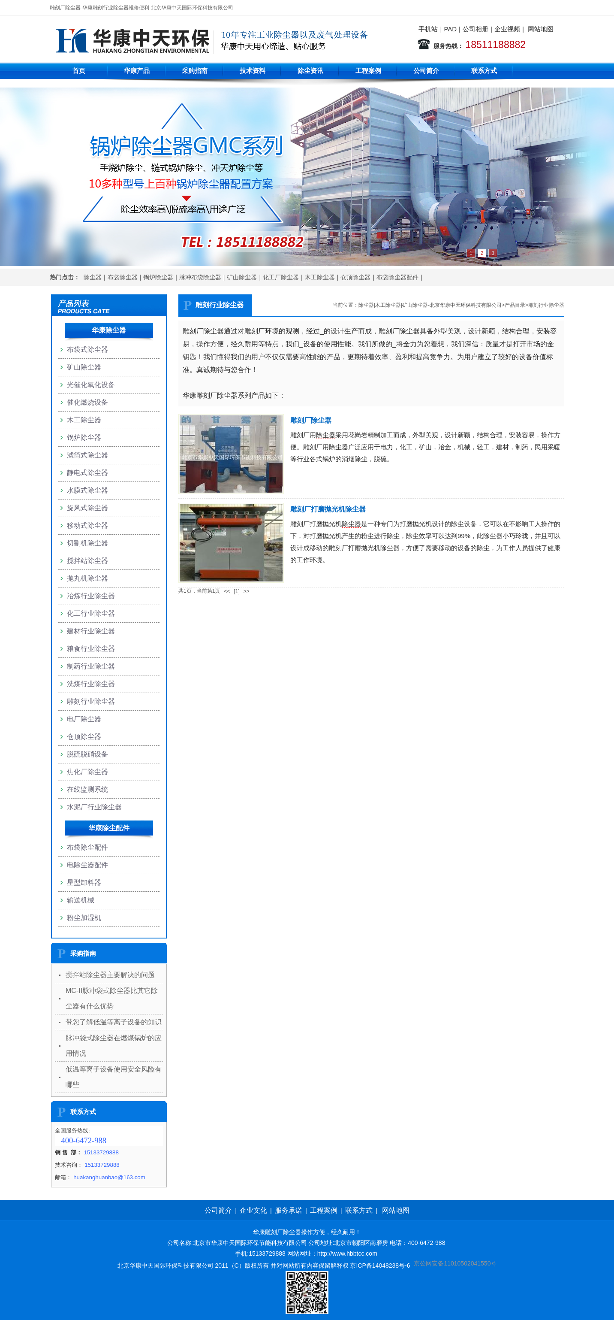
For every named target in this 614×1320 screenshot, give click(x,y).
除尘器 (93, 277)
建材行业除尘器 (91, 631)
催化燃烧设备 (87, 402)
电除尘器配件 (87, 865)
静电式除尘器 (87, 472)
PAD (450, 29)
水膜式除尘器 (87, 490)
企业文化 (253, 1210)
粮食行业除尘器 (91, 648)
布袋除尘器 (123, 277)
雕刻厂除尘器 (310, 420)
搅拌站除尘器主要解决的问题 (110, 974)
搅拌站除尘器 (87, 560)
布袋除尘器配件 (397, 277)
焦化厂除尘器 (87, 771)
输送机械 (80, 900)
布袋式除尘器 (87, 349)
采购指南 (195, 70)
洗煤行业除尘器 (91, 683)
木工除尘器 (320, 277)
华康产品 (137, 70)
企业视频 (507, 29)
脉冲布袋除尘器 (200, 277)
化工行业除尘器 (91, 613)
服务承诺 (288, 1210)
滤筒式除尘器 (87, 455)
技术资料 (252, 70)
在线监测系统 (87, 789)
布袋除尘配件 (87, 847)
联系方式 (484, 70)
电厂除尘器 (84, 719)
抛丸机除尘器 (87, 578)
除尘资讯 (310, 70)
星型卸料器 (84, 882)
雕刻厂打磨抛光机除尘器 (328, 509)
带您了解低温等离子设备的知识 (114, 1022)
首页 (78, 70)
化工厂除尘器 (281, 277)
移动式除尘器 (87, 525)
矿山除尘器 (242, 277)
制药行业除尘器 (91, 666)
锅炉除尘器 (158, 277)
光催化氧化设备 (91, 384)
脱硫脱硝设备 (87, 754)
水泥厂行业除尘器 (94, 807)
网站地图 (541, 29)
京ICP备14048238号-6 (380, 1265)
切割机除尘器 (87, 543)
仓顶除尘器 (355, 277)
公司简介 (426, 70)
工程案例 (368, 70)
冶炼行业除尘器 (91, 595)
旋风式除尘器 (87, 508)
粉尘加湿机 (84, 917)
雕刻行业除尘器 (546, 305)
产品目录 (515, 305)
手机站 (428, 29)
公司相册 (475, 29)
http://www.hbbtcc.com (347, 1253)
